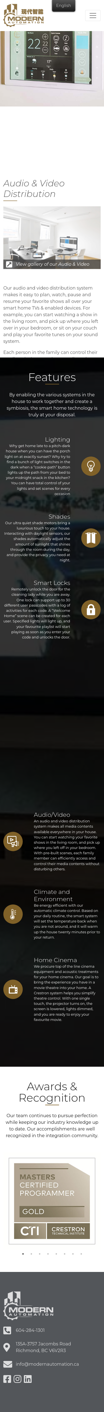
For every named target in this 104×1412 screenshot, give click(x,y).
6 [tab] (64, 1254)
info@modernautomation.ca (47, 1364)
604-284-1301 (30, 1330)
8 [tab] (81, 1254)
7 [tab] (73, 1254)
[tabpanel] (52, 1201)
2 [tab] (31, 1254)
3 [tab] (39, 1254)
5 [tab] (56, 1254)
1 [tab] (23, 1254)
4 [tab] (48, 1254)
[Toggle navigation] (93, 15)
